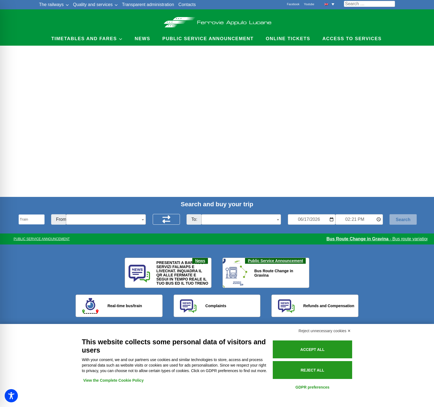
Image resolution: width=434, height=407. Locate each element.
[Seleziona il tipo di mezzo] (31, 219)
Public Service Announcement (275, 260)
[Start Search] (403, 219)
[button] (329, 4)
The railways (51, 4)
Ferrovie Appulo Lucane (217, 21)
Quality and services (93, 4)
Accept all (312, 349)
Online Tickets (288, 38)
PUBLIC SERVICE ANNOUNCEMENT (41, 239)
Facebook (293, 4)
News (142, 38)
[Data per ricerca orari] (311, 219)
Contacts (187, 4)
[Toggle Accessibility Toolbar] (11, 396)
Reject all (312, 370)
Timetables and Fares (84, 38)
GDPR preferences (313, 387)
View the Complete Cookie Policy (113, 380)
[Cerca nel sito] (369, 4)
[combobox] (106, 219)
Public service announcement (208, 38)
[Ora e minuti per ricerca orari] (359, 219)
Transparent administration (148, 4)
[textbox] (106, 220)
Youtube (309, 4)
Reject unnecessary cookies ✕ (325, 331)
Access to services (352, 38)
